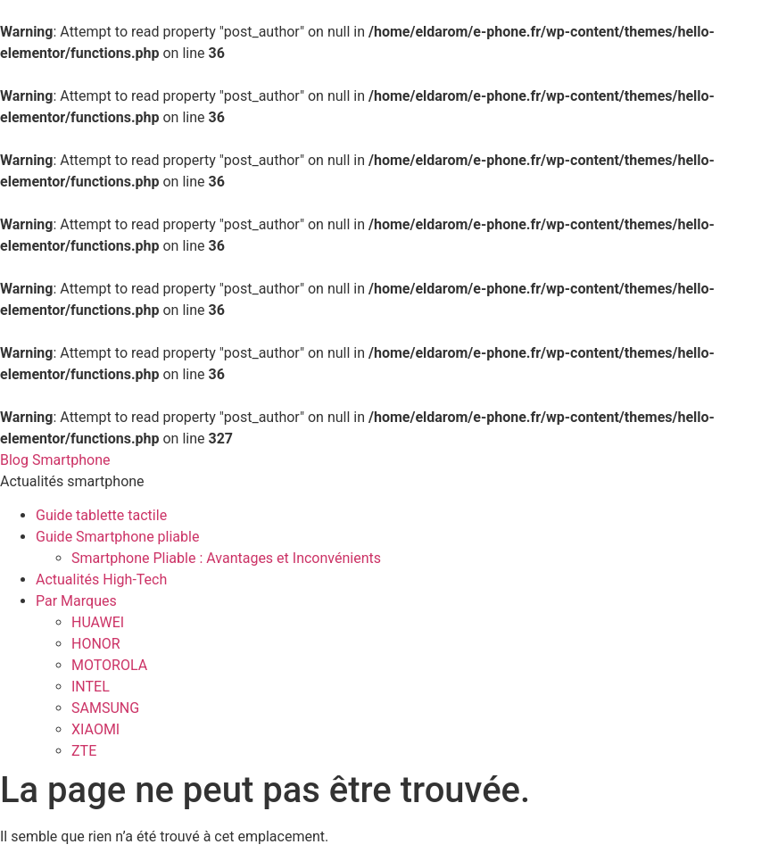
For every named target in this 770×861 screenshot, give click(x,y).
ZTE (83, 750)
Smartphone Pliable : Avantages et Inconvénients (226, 558)
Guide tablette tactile (101, 515)
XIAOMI (95, 729)
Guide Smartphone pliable (117, 536)
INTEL (90, 686)
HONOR (95, 643)
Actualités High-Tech (101, 579)
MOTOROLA (109, 665)
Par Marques (76, 600)
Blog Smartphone (55, 459)
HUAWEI (97, 622)
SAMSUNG (105, 708)
